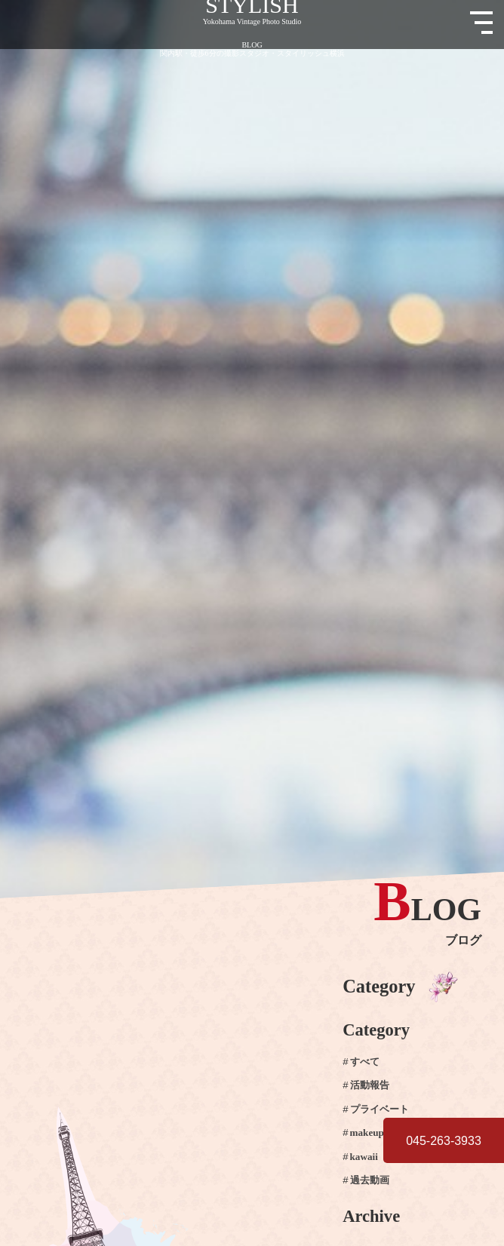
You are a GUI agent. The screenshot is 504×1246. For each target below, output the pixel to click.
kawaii (364, 1157)
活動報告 (370, 1086)
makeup (367, 1133)
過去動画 (370, 1180)
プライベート (380, 1109)
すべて (365, 1062)
